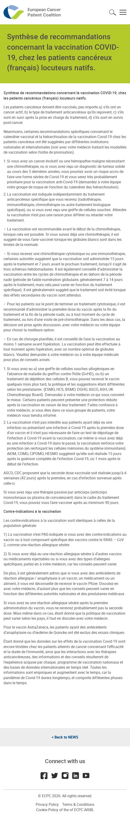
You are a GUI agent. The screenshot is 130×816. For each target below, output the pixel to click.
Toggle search (112, 12)
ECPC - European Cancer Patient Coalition (32, 12)
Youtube (85, 775)
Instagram (65, 775)
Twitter (54, 775)
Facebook (44, 775)
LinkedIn (75, 775)
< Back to (65, 737)
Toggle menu (123, 12)
